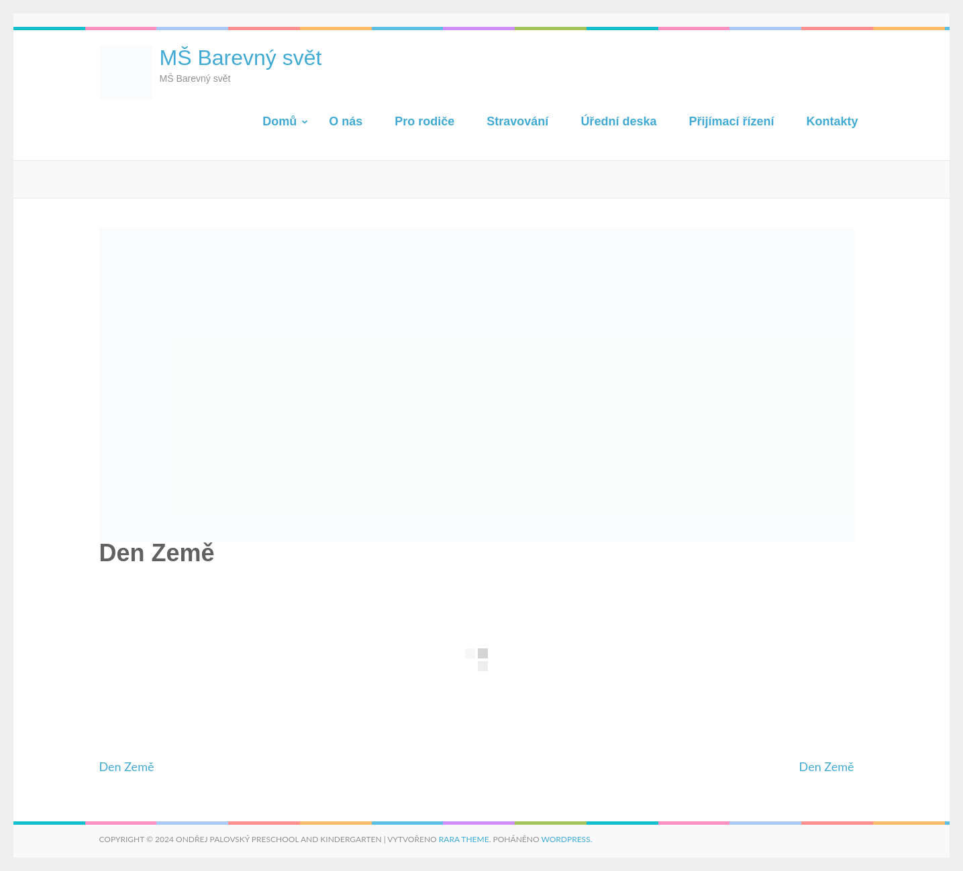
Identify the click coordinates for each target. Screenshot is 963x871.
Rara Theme (464, 839)
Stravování (517, 121)
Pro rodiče (424, 121)
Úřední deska (618, 121)
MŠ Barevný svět (241, 58)
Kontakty (832, 121)
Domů (279, 121)
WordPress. (566, 839)
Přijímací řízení (731, 121)
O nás (345, 121)
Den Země (126, 766)
